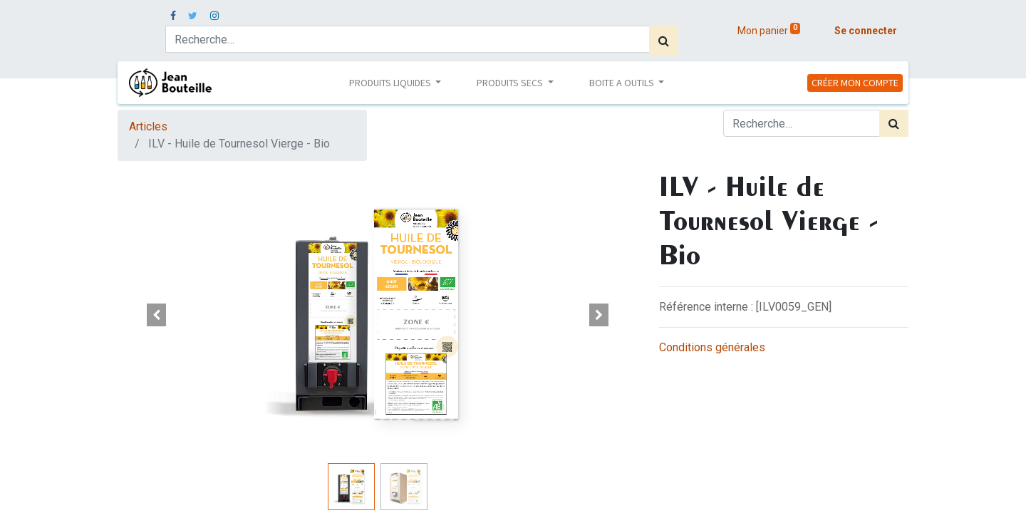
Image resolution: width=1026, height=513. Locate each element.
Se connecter (865, 30)
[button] (157, 315)
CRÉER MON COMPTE (855, 82)
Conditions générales (712, 347)
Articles (148, 126)
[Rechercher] (663, 41)
